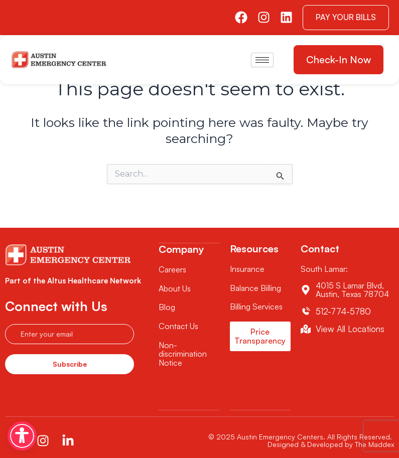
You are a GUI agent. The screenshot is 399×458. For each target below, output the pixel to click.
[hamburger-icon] (262, 60)
